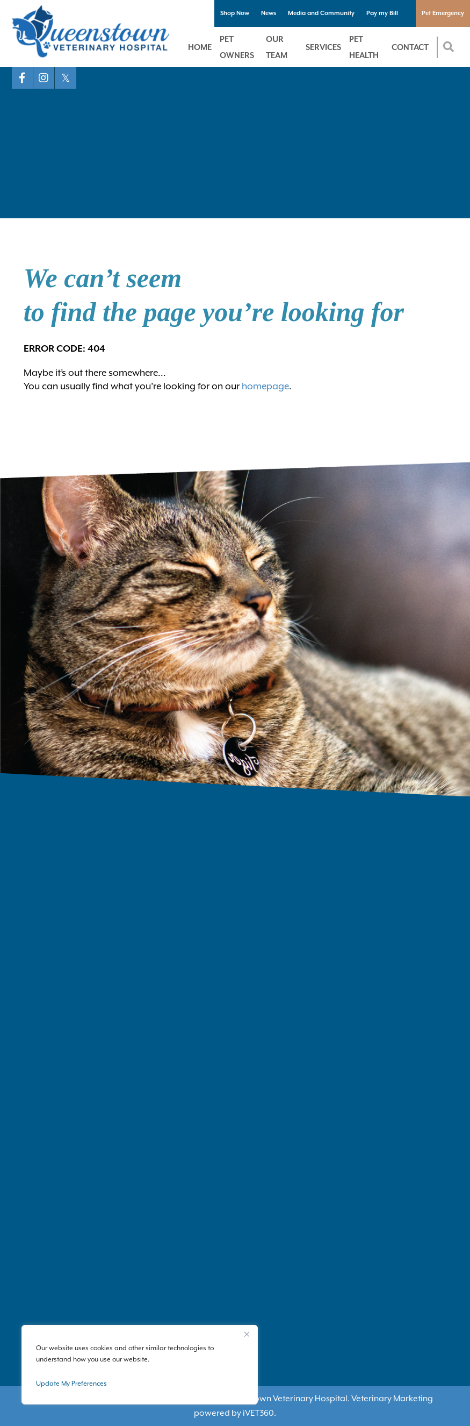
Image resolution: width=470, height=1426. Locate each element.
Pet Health (364, 47)
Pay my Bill (382, 13)
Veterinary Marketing (392, 1398)
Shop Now (234, 13)
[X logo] (65, 78)
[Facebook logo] (22, 78)
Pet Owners (237, 47)
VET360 (258, 1413)
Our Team (276, 47)
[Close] (246, 1334)
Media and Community (321, 13)
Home (200, 47)
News (268, 13)
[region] (139, 1364)
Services (323, 47)
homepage (265, 386)
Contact (410, 47)
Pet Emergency (443, 13)
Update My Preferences (71, 1383)
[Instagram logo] (44, 78)
